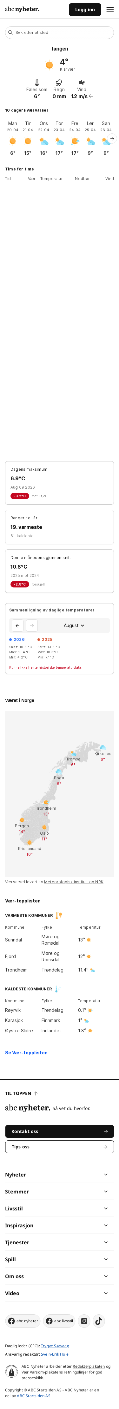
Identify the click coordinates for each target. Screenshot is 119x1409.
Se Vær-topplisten (26, 1052)
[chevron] (83, 1174)
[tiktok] (99, 1321)
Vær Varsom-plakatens (42, 1372)
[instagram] (84, 1321)
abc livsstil (59, 1321)
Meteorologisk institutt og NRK (73, 881)
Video (12, 1293)
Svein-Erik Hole (55, 1354)
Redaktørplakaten (89, 1366)
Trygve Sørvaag (55, 1346)
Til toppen (21, 1093)
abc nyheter (22, 1321)
